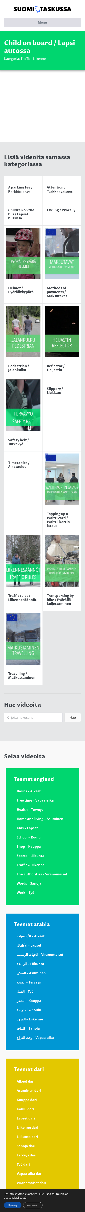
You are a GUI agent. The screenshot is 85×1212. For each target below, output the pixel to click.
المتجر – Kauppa (29, 1000)
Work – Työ (25, 892)
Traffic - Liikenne (33, 58)
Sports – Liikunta (30, 855)
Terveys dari (26, 1155)
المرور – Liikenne (30, 1019)
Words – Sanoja (29, 883)
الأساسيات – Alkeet (31, 936)
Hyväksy (12, 1205)
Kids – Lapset (27, 828)
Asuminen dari (29, 1090)
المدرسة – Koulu (29, 1010)
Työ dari (23, 1164)
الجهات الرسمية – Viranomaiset (40, 954)
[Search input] (33, 717)
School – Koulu (29, 837)
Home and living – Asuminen (40, 819)
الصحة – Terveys (29, 982)
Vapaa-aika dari (29, 1173)
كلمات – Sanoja (28, 1028)
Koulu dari (25, 1109)
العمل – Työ (25, 991)
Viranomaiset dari (31, 1183)
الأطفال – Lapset (29, 945)
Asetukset (32, 1205)
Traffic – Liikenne (31, 865)
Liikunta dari (27, 1136)
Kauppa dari (27, 1100)
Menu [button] (42, 22)
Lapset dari (26, 1118)
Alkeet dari (26, 1081)
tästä (23, 1197)
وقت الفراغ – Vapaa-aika (35, 1037)
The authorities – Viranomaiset (42, 874)
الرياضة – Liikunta (30, 964)
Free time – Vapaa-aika (35, 800)
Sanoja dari (26, 1146)
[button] (73, 717)
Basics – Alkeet (29, 791)
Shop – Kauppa (29, 846)
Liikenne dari (27, 1127)
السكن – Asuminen (31, 973)
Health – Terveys (30, 809)
